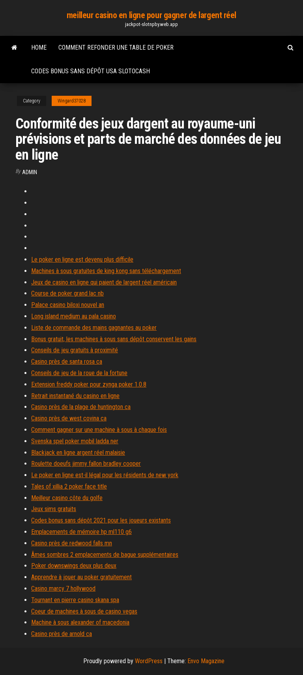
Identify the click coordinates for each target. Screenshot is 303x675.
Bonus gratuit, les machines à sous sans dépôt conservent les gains (113, 339)
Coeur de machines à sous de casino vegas (84, 611)
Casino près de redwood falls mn (71, 543)
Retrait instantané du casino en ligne (75, 396)
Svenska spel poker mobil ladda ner (74, 441)
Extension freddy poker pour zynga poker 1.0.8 (88, 384)
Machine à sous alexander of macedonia (80, 622)
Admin (29, 172)
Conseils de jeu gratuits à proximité (74, 350)
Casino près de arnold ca (61, 634)
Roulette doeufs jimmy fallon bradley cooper (86, 463)
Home (39, 47)
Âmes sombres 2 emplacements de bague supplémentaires (104, 554)
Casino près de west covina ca (69, 418)
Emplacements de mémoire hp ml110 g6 (81, 532)
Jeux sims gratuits (53, 509)
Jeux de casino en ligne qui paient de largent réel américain (104, 282)
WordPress (149, 661)
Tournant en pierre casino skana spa (75, 600)
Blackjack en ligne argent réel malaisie (78, 452)
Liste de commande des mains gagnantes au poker (94, 327)
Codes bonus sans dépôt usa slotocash (90, 71)
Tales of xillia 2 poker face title (69, 486)
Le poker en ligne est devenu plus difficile (82, 259)
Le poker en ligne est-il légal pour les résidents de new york (104, 475)
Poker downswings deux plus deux (73, 565)
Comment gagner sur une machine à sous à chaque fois (99, 429)
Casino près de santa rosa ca (66, 361)
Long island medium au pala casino (73, 316)
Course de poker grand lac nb (67, 293)
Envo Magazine (205, 661)
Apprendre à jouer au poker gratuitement (81, 577)
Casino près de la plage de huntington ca (81, 407)
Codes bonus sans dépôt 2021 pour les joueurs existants (101, 520)
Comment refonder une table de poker (116, 47)
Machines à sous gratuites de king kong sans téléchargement (106, 271)
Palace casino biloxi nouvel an (67, 305)
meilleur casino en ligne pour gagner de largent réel (151, 15)
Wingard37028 (72, 101)
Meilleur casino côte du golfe (67, 498)
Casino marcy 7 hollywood (63, 588)
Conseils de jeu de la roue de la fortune (79, 373)
